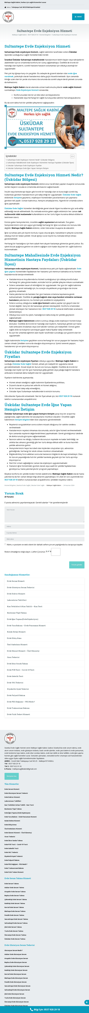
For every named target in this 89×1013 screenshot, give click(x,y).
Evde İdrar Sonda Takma (17, 664)
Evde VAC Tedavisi (15, 683)
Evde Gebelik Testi (15, 676)
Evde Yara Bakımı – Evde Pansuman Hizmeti (26, 625)
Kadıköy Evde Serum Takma (15, 903)
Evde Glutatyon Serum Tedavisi (20, 587)
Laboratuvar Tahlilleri (17, 600)
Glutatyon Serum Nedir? (14, 950)
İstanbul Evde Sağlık (23, 485)
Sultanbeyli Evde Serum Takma (16, 923)
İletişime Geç (11, 776)
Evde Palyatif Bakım (16, 695)
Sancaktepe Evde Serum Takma (16, 919)
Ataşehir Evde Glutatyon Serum (16, 958)
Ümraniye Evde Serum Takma (15, 935)
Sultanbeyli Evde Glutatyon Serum (17, 990)
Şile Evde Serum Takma (13, 927)
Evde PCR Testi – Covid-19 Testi (20, 670)
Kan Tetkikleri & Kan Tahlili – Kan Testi (24, 606)
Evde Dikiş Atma (14, 638)
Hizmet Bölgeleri (10, 485)
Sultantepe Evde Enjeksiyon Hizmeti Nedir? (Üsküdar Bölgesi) (30, 160)
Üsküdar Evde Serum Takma (15, 939)
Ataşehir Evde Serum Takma (15, 892)
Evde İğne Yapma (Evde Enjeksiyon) (22, 619)
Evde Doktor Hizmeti (16, 594)
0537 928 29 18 (48, 309)
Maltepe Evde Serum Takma (15, 911)
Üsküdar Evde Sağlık (37, 485)
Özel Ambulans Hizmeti (17, 644)
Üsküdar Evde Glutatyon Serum (16, 1006)
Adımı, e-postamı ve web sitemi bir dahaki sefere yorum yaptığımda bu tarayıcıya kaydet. (45, 544)
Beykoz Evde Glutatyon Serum (16, 962)
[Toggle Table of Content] (71, 156)
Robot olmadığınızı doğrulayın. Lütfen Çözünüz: (32, 552)
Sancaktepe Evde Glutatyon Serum (17, 986)
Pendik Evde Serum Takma (14, 915)
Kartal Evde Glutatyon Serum (15, 974)
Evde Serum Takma (12, 884)
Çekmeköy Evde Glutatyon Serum (17, 966)
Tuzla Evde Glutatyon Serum (15, 998)
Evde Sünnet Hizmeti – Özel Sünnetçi (23, 651)
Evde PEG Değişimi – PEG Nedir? (21, 702)
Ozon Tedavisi (13, 657)
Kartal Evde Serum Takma (14, 907)
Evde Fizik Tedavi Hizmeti (18, 714)
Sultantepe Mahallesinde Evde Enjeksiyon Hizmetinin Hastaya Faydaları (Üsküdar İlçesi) (40, 163)
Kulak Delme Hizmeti (16, 632)
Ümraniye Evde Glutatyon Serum (17, 1002)
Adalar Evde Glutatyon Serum (15, 954)
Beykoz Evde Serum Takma (14, 896)
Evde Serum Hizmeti (16, 581)
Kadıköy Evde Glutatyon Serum (16, 970)
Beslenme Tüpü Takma (17, 613)
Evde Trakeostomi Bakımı (18, 708)
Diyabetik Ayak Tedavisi (18, 689)
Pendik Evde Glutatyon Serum (16, 982)
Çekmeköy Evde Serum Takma (16, 899)
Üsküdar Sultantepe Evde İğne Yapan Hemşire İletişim (28, 168)
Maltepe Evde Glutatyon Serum (16, 978)
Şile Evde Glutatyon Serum (14, 994)
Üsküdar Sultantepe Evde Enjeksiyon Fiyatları (24, 165)
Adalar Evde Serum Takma (14, 888)
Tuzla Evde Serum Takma (14, 931)
